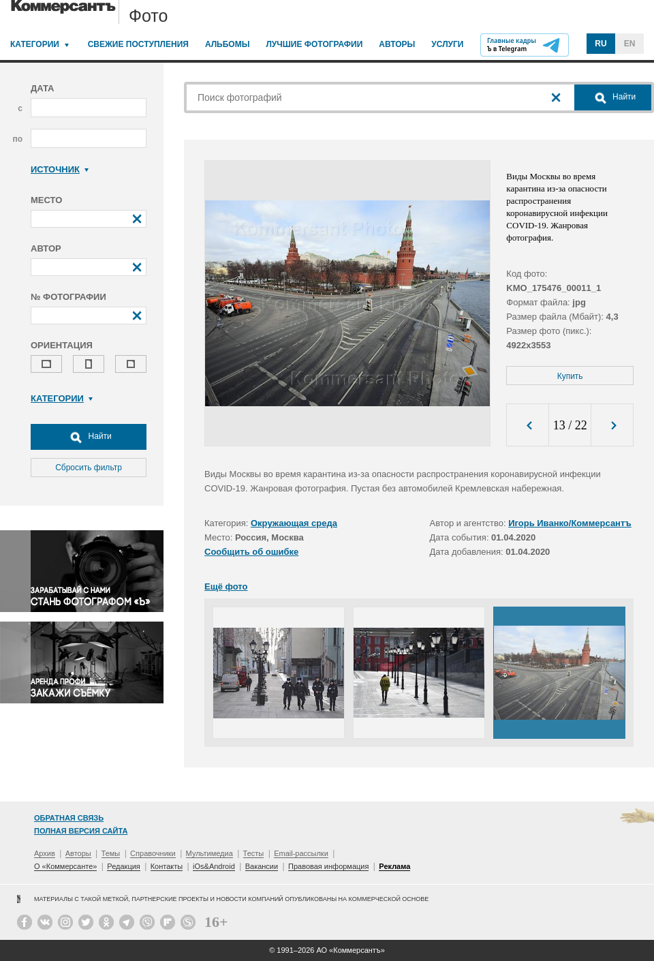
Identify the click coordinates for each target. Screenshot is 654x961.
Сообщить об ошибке (251, 552)
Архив (44, 853)
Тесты (253, 853)
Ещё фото (225, 586)
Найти (88, 437)
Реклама (394, 866)
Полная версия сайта (80, 831)
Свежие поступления (138, 44)
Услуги (447, 44)
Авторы (397, 44)
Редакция (123, 866)
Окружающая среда (294, 523)
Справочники (153, 853)
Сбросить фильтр (88, 467)
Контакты (167, 866)
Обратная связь (69, 818)
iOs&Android (214, 866)
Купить (570, 376)
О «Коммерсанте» (65, 866)
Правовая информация (328, 866)
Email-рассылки (301, 853)
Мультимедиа (209, 853)
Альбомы (227, 44)
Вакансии (262, 866)
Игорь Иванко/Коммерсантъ (570, 523)
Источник (60, 169)
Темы (111, 853)
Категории (34, 44)
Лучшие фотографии (314, 44)
